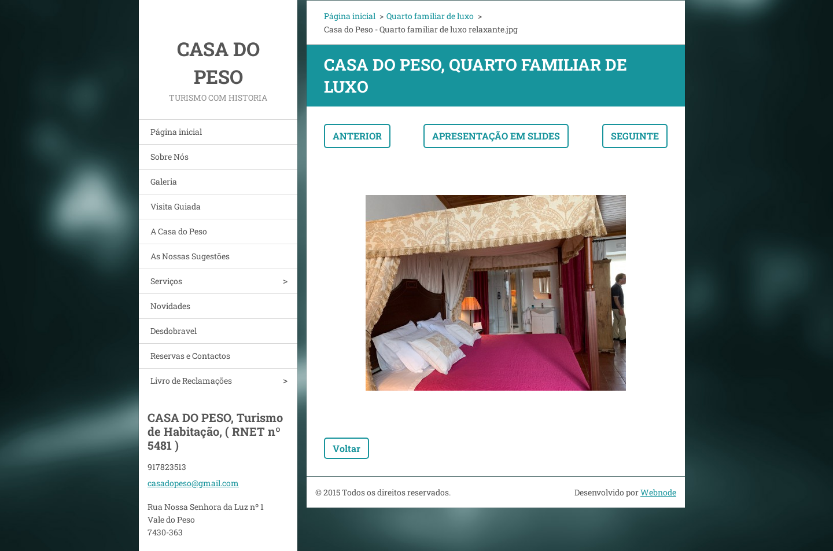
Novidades (170, 305)
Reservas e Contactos (190, 355)
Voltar (346, 448)
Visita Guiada (175, 206)
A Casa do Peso (178, 231)
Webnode (658, 492)
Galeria (163, 181)
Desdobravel (173, 330)
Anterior (357, 136)
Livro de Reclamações (191, 380)
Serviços (166, 281)
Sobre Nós (169, 156)
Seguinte (635, 136)
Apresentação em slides (496, 136)
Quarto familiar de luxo (430, 15)
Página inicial (176, 131)
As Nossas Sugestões (190, 256)
